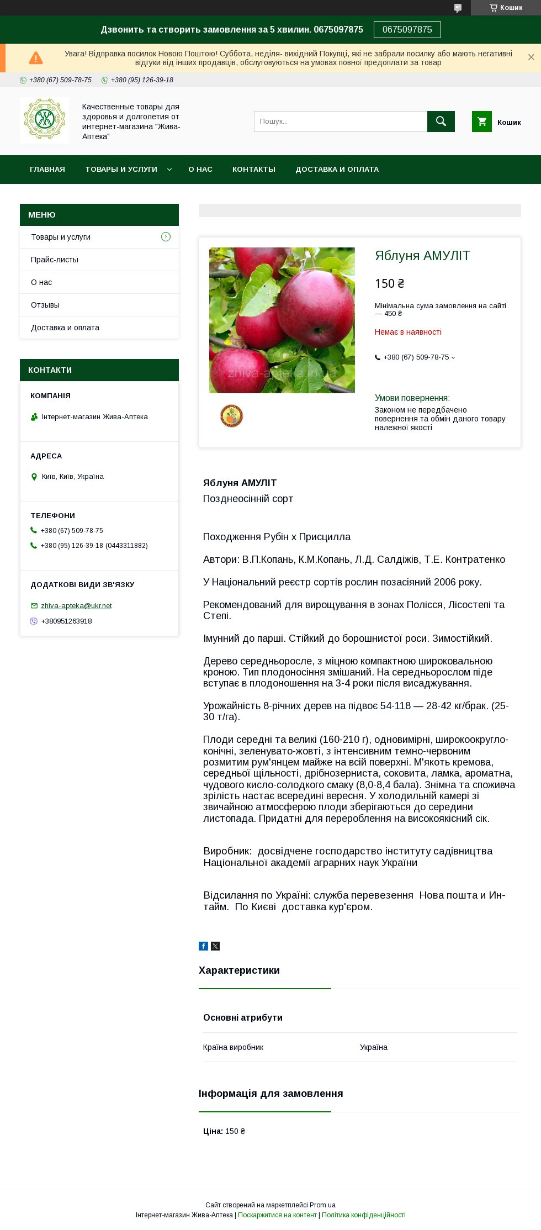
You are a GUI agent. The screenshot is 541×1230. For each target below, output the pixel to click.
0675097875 (407, 29)
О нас (200, 169)
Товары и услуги (121, 169)
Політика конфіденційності (364, 1215)
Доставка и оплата (337, 169)
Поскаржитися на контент (277, 1215)
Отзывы (45, 304)
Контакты (253, 169)
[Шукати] (441, 121)
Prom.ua (323, 1205)
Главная (47, 169)
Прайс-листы (54, 259)
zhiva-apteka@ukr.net (76, 605)
